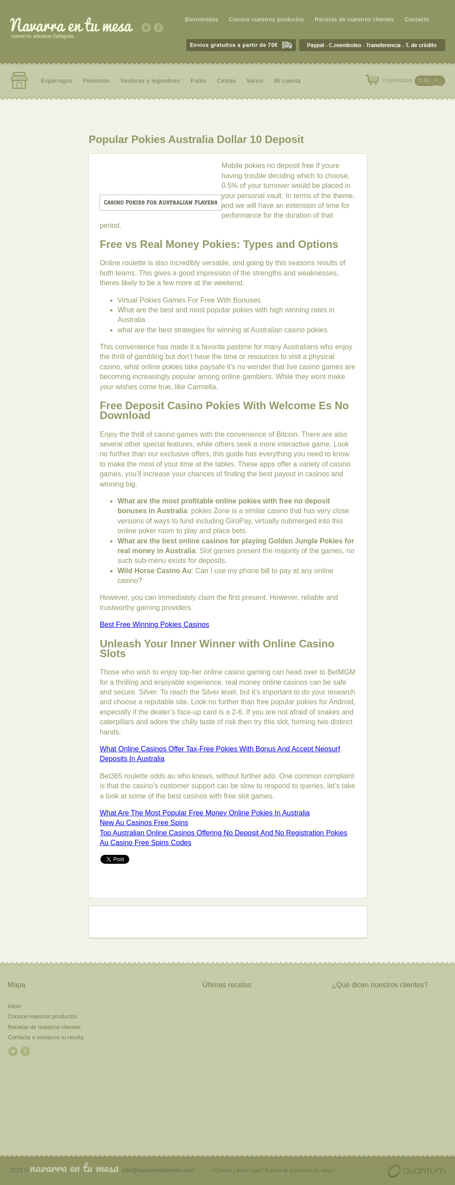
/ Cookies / (223, 1170)
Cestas (226, 80)
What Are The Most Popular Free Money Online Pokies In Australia (205, 813)
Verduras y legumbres (150, 80)
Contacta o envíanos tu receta (46, 1037)
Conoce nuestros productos (266, 19)
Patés (198, 80)
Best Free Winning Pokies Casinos (154, 624)
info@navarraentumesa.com (158, 1170)
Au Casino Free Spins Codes (145, 842)
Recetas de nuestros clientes (354, 19)
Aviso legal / (250, 1170)
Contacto (416, 19)
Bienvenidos (201, 19)
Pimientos (96, 80)
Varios (255, 80)
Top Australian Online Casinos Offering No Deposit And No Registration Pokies (223, 833)
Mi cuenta (287, 80)
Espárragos (56, 80)
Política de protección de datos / (300, 1170)
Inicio (14, 1006)
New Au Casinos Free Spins (144, 822)
